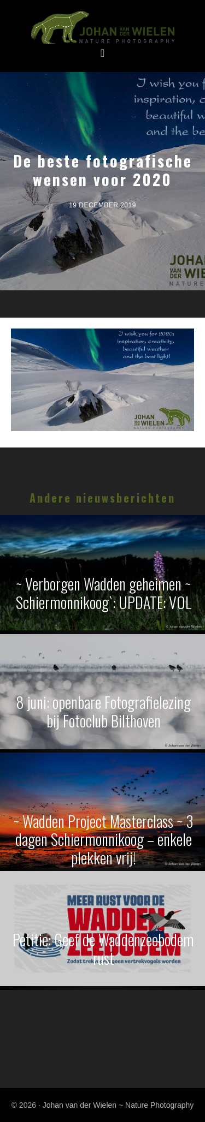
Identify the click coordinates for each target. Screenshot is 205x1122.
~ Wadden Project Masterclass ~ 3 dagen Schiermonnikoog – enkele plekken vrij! (103, 839)
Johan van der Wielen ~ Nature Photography (102, 28)
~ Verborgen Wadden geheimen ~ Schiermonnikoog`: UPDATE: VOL (103, 592)
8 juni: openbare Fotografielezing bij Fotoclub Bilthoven (103, 711)
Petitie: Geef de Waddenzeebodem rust (103, 948)
